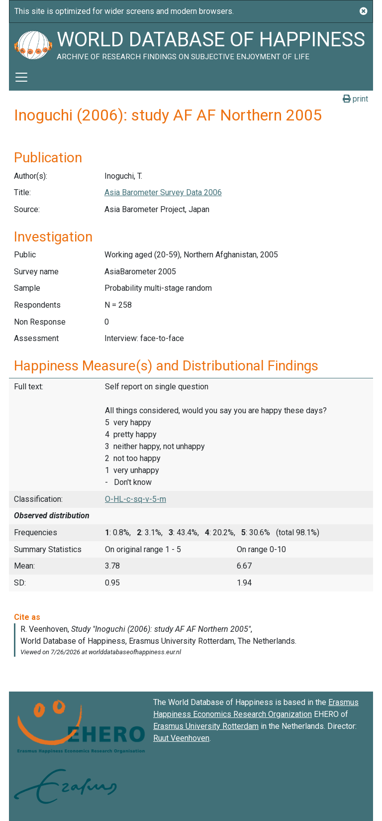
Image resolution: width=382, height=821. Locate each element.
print (355, 99)
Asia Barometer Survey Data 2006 (163, 192)
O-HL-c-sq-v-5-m (135, 499)
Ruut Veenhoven (181, 738)
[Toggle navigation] (21, 77)
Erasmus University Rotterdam (206, 726)
